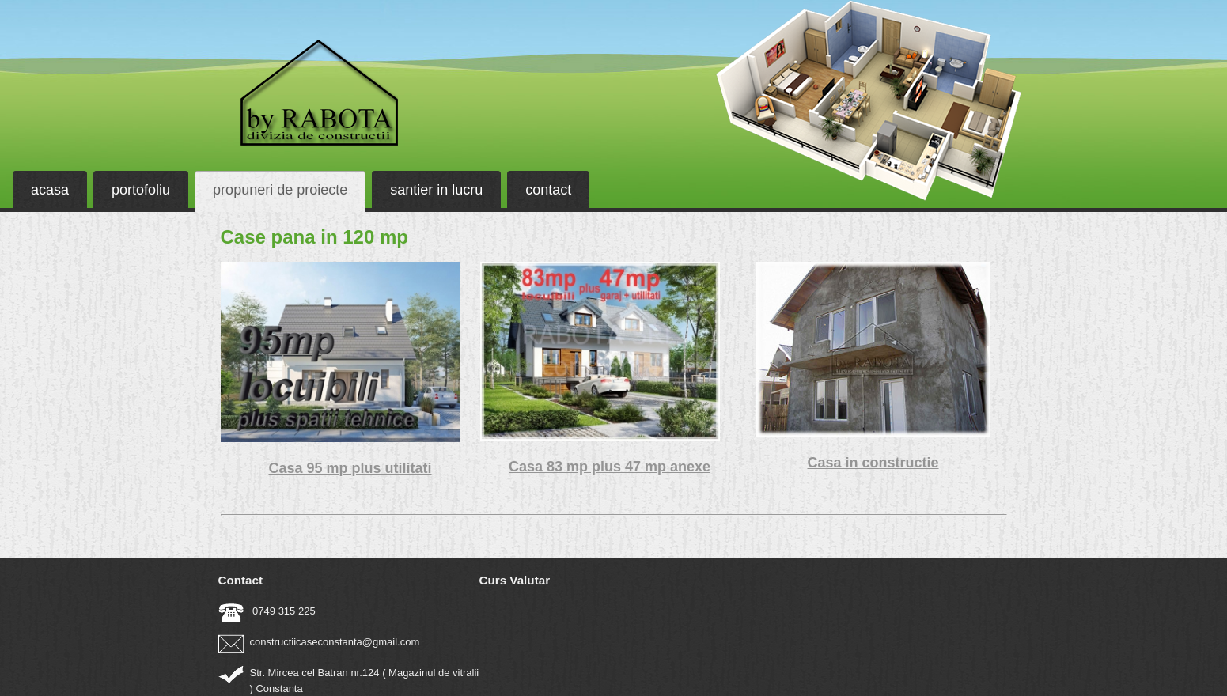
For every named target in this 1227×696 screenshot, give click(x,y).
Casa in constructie (872, 463)
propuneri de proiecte (280, 190)
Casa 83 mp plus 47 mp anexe (609, 467)
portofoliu (141, 190)
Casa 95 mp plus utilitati (349, 468)
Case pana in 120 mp (314, 237)
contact (548, 190)
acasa (50, 190)
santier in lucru (436, 190)
